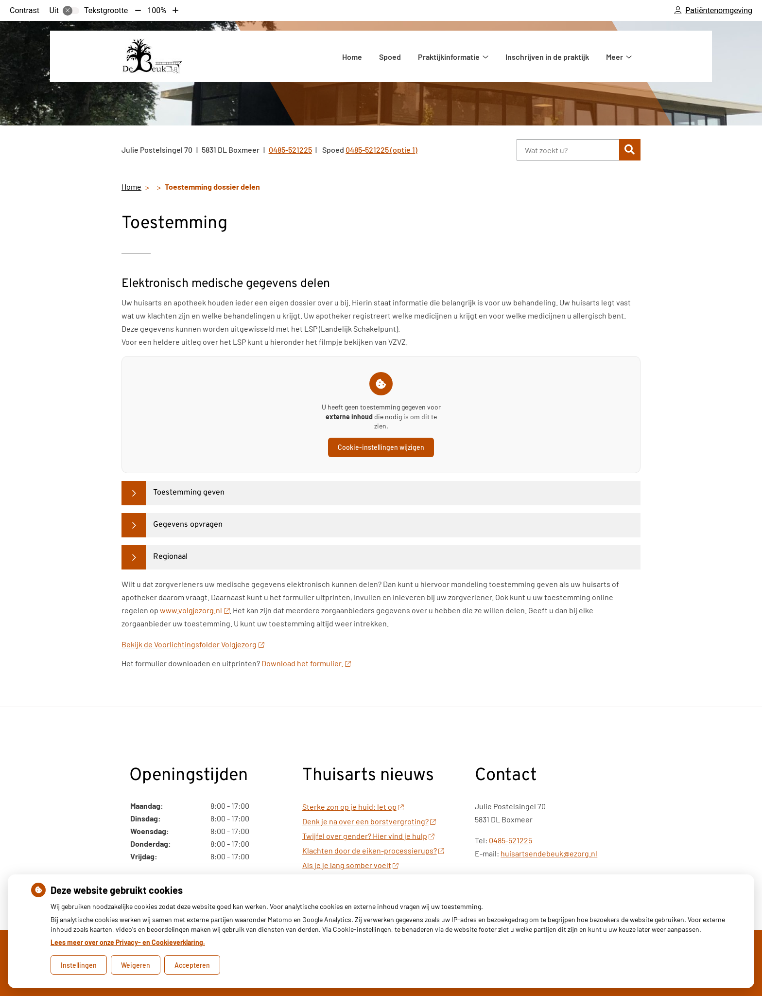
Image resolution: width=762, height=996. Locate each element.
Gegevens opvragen (188, 525)
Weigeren (135, 965)
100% (156, 10)
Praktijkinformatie (449, 56)
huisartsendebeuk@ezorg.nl (549, 853)
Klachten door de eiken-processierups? (373, 850)
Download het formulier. (305, 663)
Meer (614, 56)
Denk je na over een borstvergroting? (369, 821)
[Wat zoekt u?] (568, 149)
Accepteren (192, 965)
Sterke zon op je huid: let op (353, 806)
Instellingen (79, 965)
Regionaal (170, 557)
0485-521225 (510, 840)
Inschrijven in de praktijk (547, 56)
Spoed (390, 56)
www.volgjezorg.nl (194, 610)
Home (352, 56)
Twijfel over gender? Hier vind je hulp (368, 835)
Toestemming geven (189, 493)
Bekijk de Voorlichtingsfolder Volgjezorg (192, 644)
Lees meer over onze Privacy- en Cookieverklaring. (128, 942)
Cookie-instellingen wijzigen (381, 447)
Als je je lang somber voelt (350, 865)
